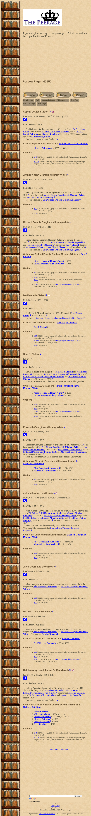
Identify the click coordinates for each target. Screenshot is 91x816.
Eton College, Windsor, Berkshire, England (61, 200)
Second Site (51, 814)
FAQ (37, 100)
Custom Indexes (48, 100)
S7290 (36, 162)
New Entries (28, 100)
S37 (35, 209)
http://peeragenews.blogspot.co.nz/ (67, 284)
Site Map (74, 100)
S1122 (36, 284)
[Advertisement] (56, 59)
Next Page (42, 104)
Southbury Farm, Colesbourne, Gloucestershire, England (59, 318)
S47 (35, 157)
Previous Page (29, 104)
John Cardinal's (43, 814)
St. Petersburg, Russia (40, 137)
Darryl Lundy (55, 806)
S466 (36, 280)
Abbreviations (63, 100)
